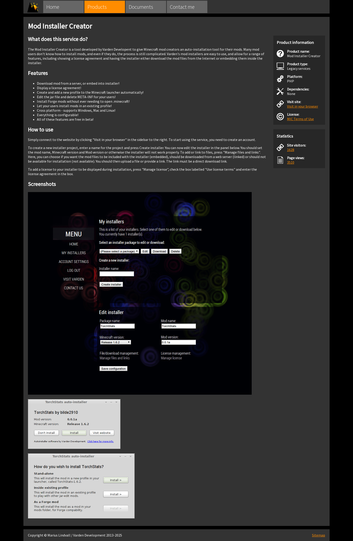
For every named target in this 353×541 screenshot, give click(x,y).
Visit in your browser (302, 106)
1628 (290, 149)
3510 (290, 162)
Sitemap (318, 535)
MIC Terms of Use (300, 119)
